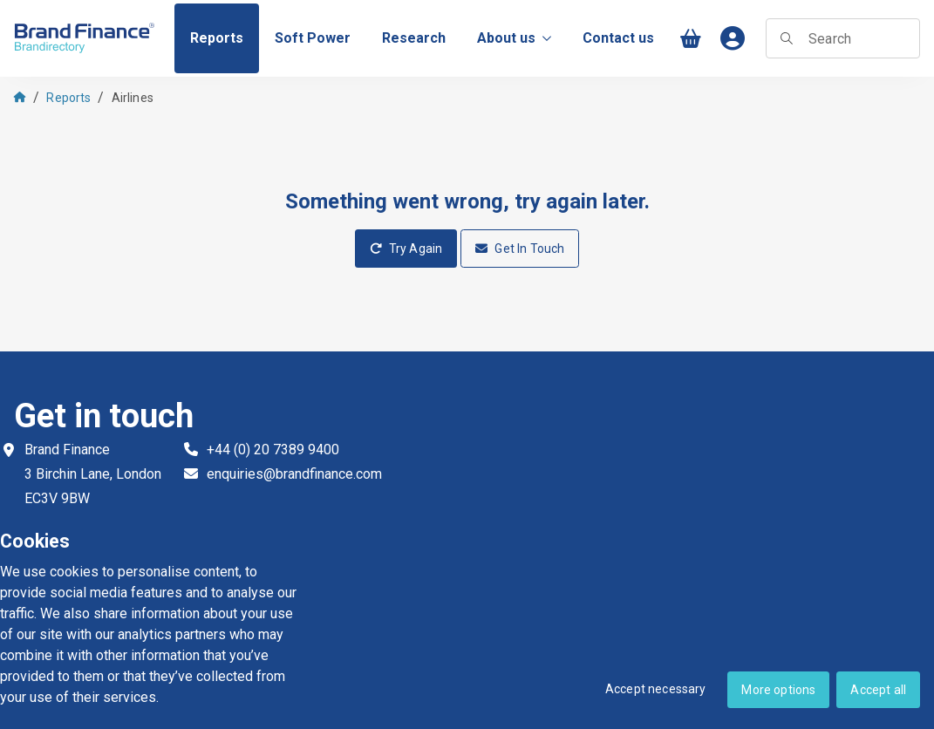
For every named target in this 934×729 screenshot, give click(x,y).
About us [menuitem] (514, 38)
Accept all (878, 690)
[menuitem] (216, 38)
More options (778, 690)
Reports (68, 98)
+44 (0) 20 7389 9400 (273, 449)
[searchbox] (843, 38)
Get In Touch (519, 248)
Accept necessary (655, 689)
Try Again (406, 248)
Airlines (132, 98)
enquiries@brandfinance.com (294, 474)
